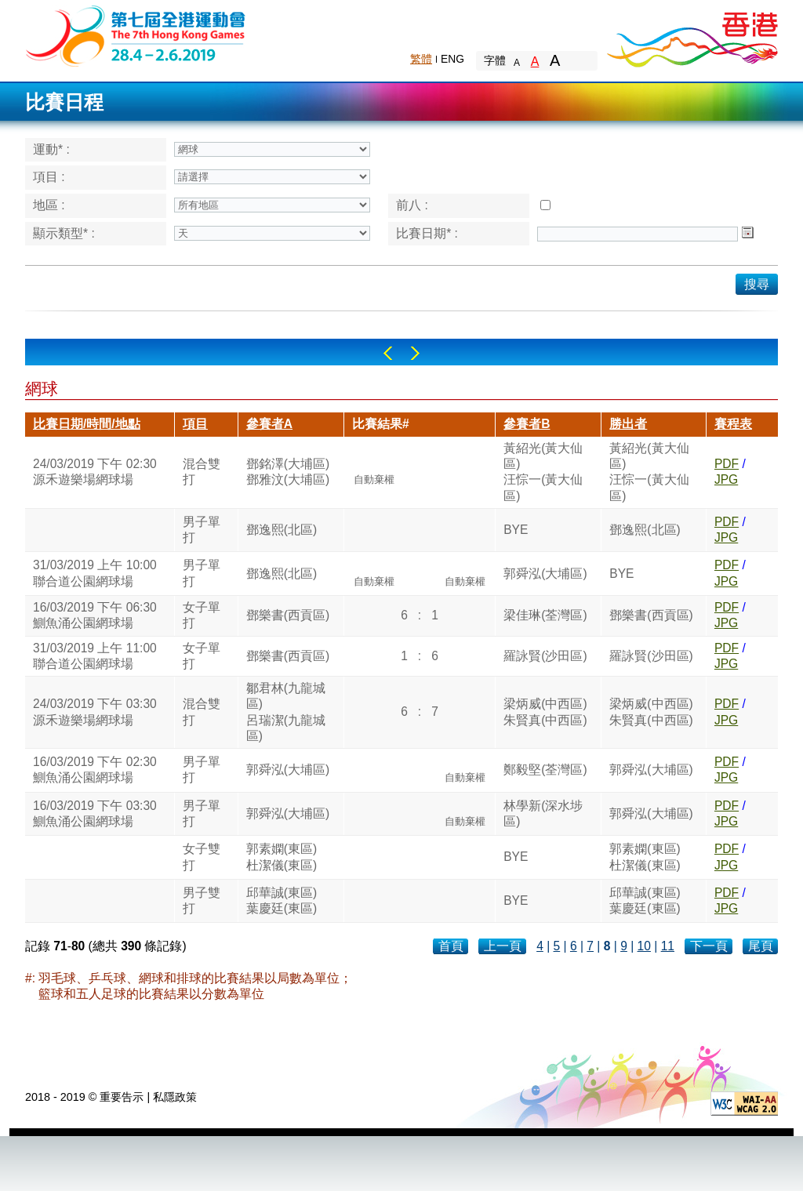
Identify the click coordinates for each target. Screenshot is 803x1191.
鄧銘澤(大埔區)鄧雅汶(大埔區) (287, 471)
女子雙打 (201, 856)
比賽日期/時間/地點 (86, 423)
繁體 (421, 59)
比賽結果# (380, 423)
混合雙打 (201, 471)
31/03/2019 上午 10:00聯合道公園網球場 (95, 572)
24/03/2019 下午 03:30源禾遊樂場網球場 (95, 711)
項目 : (49, 176)
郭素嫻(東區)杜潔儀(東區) (281, 856)
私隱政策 (175, 1097)
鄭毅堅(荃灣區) (545, 769)
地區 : (49, 205)
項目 (195, 423)
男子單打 (201, 529)
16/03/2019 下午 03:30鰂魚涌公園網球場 (95, 813)
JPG (726, 479)
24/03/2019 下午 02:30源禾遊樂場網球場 (95, 471)
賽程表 (733, 423)
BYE (515, 529)
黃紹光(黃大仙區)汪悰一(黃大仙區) (543, 472)
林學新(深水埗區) (543, 813)
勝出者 (628, 423)
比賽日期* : (427, 233)
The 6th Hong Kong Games (136, 35)
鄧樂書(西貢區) (287, 615)
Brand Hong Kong (691, 35)
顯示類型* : (64, 233)
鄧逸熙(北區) (281, 529)
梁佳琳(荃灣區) (545, 615)
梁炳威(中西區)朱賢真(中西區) (545, 711)
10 (644, 946)
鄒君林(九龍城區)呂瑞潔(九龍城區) (285, 712)
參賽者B (526, 423)
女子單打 (201, 615)
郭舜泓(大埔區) (545, 573)
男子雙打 (201, 900)
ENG (452, 59)
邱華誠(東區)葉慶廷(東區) (281, 900)
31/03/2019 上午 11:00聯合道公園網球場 (95, 655)
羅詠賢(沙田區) (545, 656)
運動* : (51, 149)
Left (387, 353)
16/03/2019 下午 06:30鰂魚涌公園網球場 (95, 615)
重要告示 (122, 1097)
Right (415, 353)
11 (667, 946)
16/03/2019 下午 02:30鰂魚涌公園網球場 (95, 769)
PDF (726, 463)
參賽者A (269, 423)
